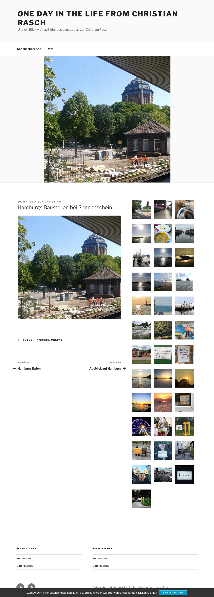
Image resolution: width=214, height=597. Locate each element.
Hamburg (42, 339)
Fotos (28, 339)
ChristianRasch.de (29, 48)
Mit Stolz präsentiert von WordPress (147, 587)
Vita (50, 48)
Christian (53, 201)
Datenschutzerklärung (106, 587)
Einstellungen (173, 592)
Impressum (23, 558)
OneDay (57, 339)
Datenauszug (24, 565)
